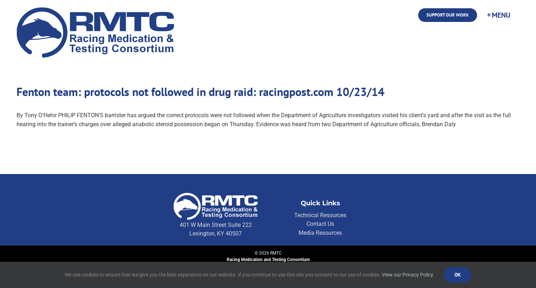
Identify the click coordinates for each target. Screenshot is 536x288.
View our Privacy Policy (407, 275)
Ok (457, 274)
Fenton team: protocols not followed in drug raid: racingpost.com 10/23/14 (200, 91)
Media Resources (320, 232)
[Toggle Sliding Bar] (498, 15)
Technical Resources (320, 215)
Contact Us (320, 223)
